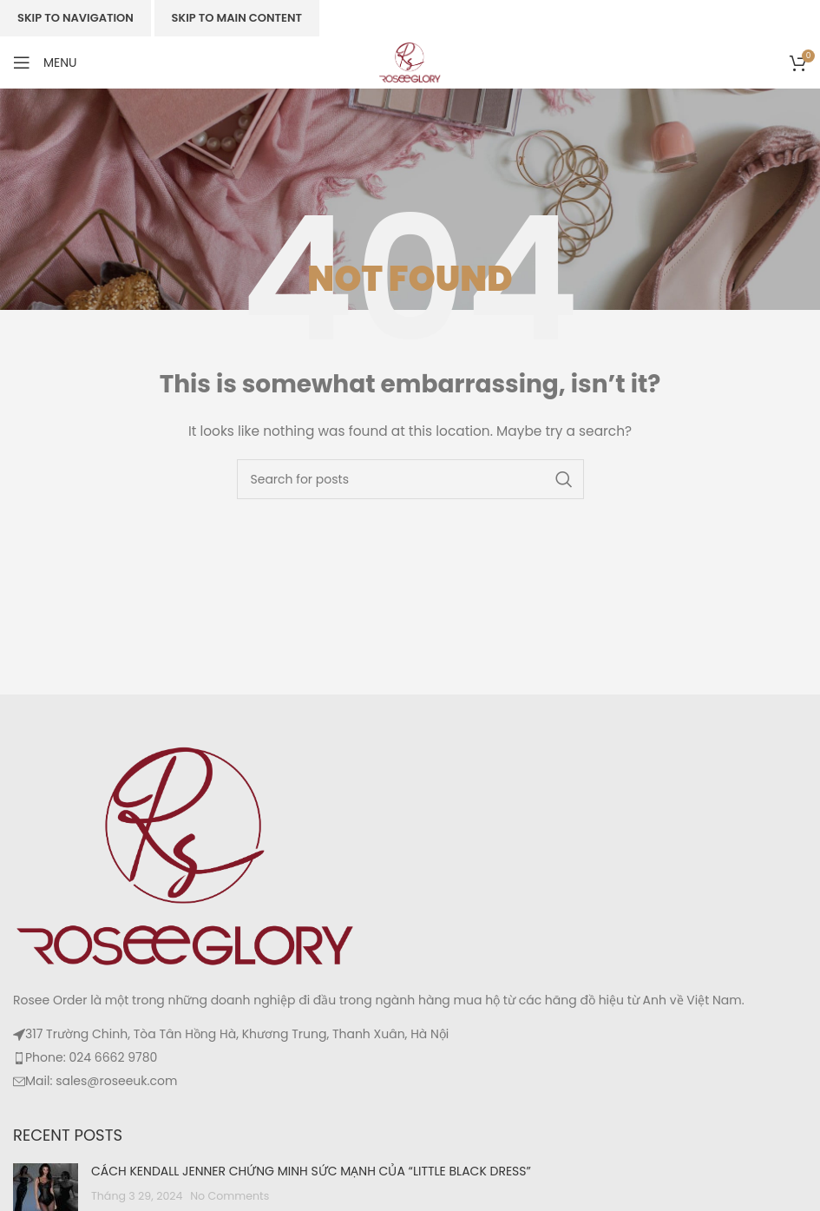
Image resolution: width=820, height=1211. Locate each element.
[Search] (410, 479)
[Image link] (186, 855)
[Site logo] (410, 61)
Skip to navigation (75, 18)
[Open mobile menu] (45, 62)
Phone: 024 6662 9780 (91, 1057)
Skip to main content (237, 18)
